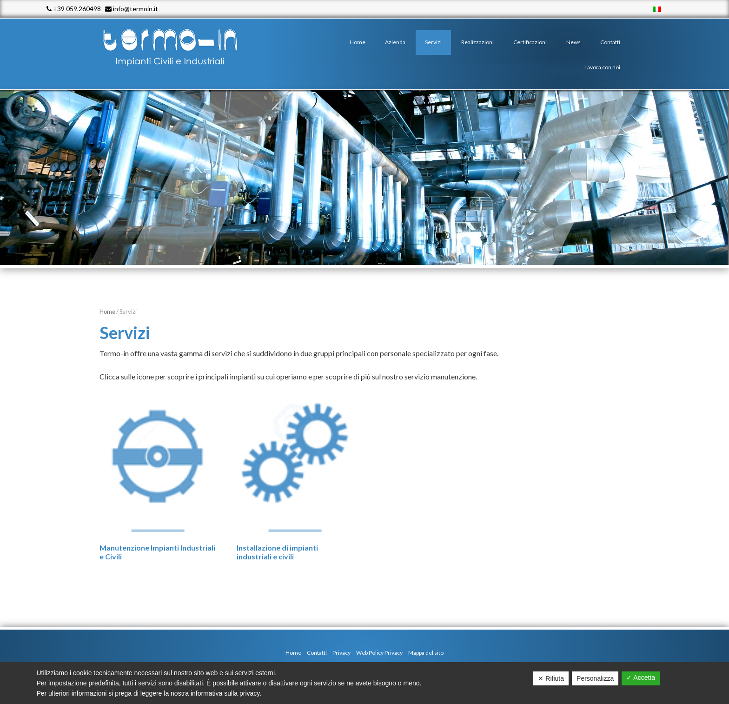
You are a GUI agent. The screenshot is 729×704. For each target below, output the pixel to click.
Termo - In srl (178, 46)
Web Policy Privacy (379, 652)
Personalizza (595, 678)
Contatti (317, 652)
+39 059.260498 (73, 9)
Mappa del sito (426, 652)
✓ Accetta (640, 677)
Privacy (341, 652)
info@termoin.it (131, 9)
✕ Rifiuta (551, 678)
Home (107, 311)
